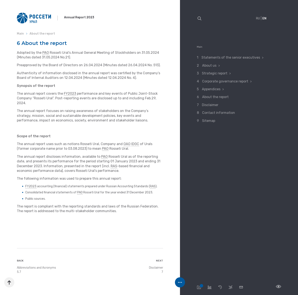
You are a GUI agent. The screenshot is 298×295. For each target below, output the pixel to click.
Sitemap (208, 121)
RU (258, 18)
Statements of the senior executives (231, 57)
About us (209, 65)
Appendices (211, 89)
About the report (215, 97)
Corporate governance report (225, 81)
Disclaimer (210, 105)
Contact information (218, 113)
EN (264, 18)
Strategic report (215, 73)
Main (199, 46)
